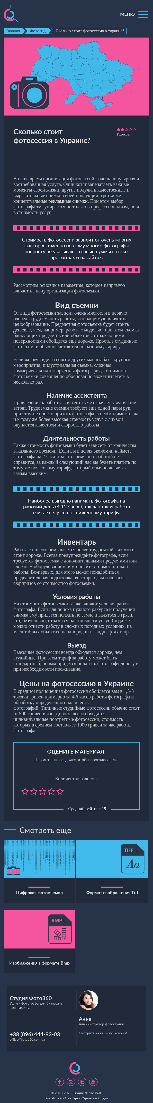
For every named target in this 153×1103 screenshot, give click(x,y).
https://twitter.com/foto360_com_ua (82, 1080)
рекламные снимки (68, 201)
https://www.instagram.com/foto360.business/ (71, 1080)
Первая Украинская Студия (90, 1098)
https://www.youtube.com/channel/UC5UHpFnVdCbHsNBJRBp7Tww (93, 1080)
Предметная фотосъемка (76, 324)
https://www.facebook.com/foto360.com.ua (59, 1080)
